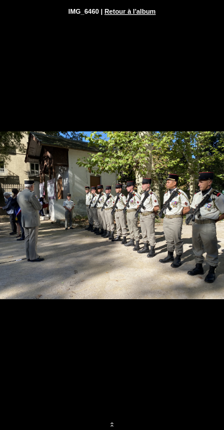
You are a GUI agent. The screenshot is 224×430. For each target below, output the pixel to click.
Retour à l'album (130, 11)
